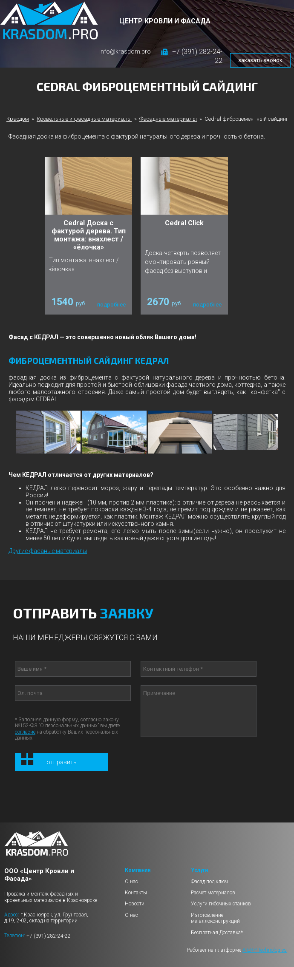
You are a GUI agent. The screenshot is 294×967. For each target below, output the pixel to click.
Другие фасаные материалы (48, 550)
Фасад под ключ (209, 882)
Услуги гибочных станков (221, 904)
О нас (131, 882)
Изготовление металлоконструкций (215, 918)
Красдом (17, 119)
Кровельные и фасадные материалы (84, 119)
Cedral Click (184, 223)
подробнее (111, 304)
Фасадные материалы (168, 119)
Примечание (199, 711)
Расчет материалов (213, 893)
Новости (134, 904)
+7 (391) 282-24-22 (48, 936)
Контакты (136, 893)
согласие (25, 732)
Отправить (61, 762)
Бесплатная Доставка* (217, 933)
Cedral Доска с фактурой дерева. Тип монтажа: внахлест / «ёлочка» (89, 235)
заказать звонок (260, 60)
